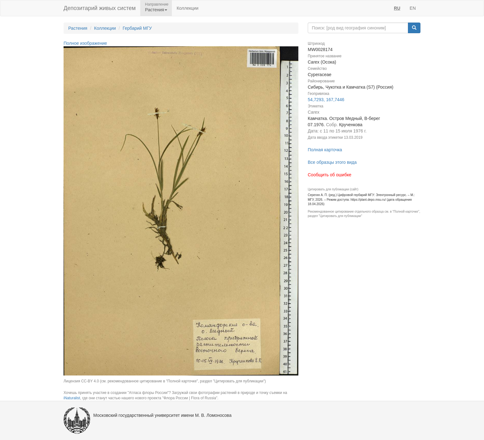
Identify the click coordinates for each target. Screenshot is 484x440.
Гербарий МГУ (137, 28)
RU (397, 8)
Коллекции (187, 8)
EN (413, 8)
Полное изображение (85, 43)
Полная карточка (325, 149)
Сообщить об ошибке (329, 174)
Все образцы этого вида (332, 162)
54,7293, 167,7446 (326, 99)
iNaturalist (72, 398)
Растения (77, 28)
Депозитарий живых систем (100, 8)
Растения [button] (156, 9)
